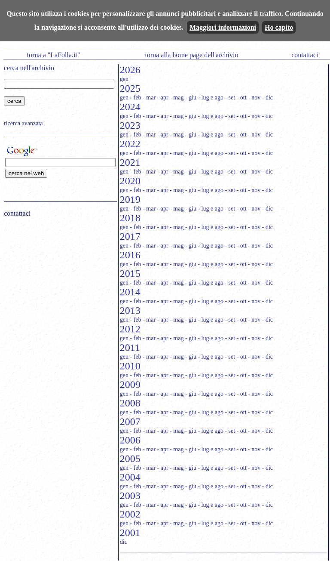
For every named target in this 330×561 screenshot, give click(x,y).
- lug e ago (210, 97)
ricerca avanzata (23, 123)
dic (123, 542)
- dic (267, 97)
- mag (176, 97)
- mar (149, 97)
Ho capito (279, 27)
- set (230, 97)
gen (124, 79)
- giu (190, 97)
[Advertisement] (57, 279)
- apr (162, 97)
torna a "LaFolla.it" (53, 55)
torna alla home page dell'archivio (191, 55)
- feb (135, 97)
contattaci (304, 55)
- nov (254, 97)
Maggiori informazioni (222, 27)
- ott (242, 97)
